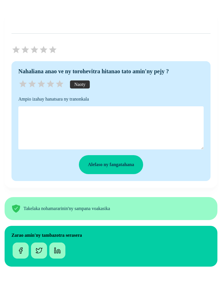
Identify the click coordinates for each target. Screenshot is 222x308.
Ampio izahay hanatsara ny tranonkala (53, 99)
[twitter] (39, 251)
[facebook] (20, 251)
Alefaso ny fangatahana (111, 164)
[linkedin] (57, 251)
